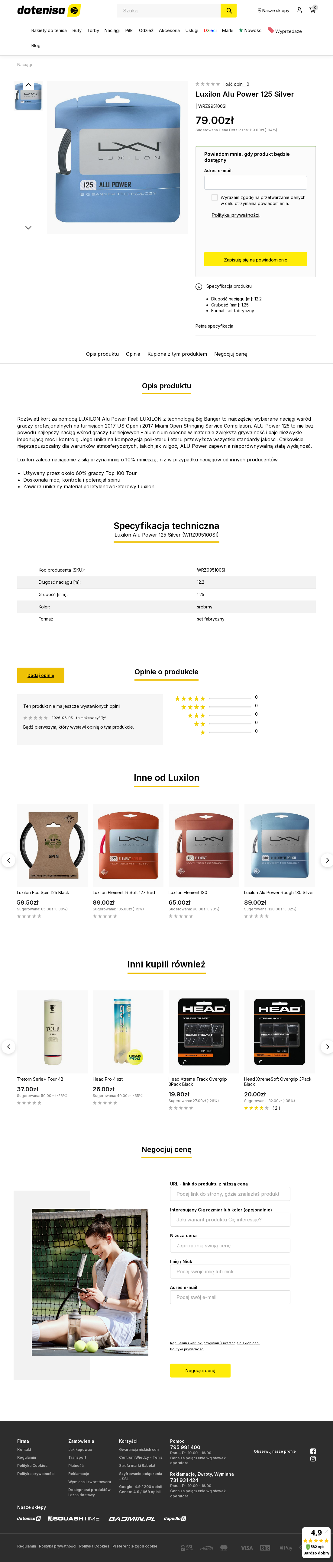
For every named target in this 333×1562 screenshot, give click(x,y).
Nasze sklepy (273, 10)
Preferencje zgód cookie (134, 1546)
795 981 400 (185, 1447)
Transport (77, 1457)
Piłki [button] (129, 30)
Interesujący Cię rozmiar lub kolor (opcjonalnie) (221, 1209)
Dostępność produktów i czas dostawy (89, 1492)
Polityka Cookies (32, 1465)
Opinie (133, 354)
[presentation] (250, 235)
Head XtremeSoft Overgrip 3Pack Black (278, 1081)
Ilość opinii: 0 (236, 84)
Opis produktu (102, 354)
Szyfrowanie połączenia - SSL (140, 1476)
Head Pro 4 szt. (108, 1079)
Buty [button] (77, 30)
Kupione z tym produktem (177, 354)
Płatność (76, 1465)
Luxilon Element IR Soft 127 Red (124, 892)
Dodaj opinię (40, 675)
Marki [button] (227, 30)
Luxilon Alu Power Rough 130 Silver (279, 892)
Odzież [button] (146, 30)
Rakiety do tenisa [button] (49, 30)
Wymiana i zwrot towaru (89, 1482)
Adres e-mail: (218, 170)
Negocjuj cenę (230, 354)
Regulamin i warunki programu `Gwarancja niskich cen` (215, 1343)
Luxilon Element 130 (188, 892)
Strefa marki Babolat (137, 1465)
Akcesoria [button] (169, 30)
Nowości (251, 30)
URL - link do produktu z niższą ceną (209, 1183)
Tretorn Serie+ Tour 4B (40, 1079)
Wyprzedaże (285, 30)
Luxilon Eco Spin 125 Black (43, 892)
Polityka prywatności (235, 215)
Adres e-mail (183, 1287)
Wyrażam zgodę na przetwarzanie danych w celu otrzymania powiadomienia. (263, 200)
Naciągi (112, 30)
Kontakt (24, 1449)
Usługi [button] (191, 30)
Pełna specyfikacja (214, 326)
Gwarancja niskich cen (139, 1449)
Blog (35, 45)
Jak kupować (80, 1449)
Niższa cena (183, 1235)
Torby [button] (93, 30)
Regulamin (26, 1457)
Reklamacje (78, 1473)
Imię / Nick (181, 1261)
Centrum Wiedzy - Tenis (141, 1457)
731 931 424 (184, 1480)
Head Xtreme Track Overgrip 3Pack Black (198, 1081)
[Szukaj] (229, 11)
